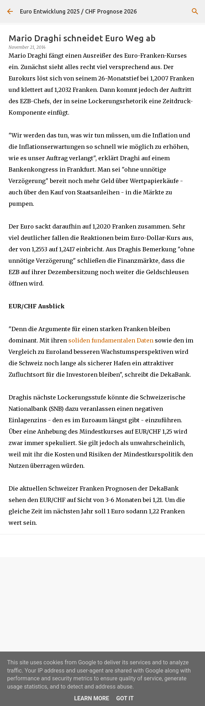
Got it (124, 698)
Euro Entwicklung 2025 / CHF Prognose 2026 (78, 11)
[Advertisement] (102, 618)
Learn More (91, 698)
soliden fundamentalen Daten (110, 340)
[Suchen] (195, 11)
